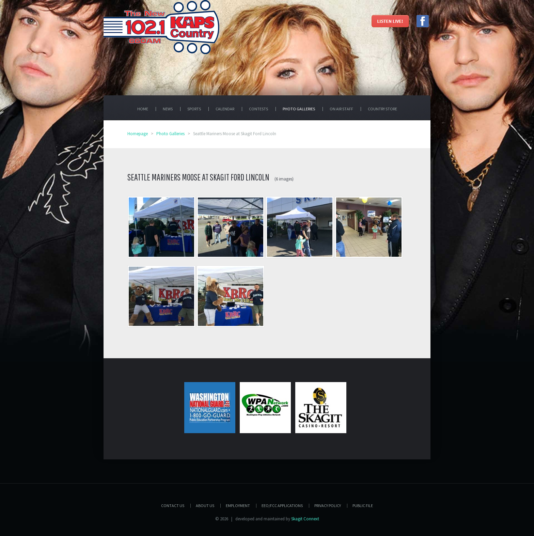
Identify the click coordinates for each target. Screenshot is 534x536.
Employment (238, 505)
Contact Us (172, 505)
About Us (205, 505)
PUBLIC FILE (362, 505)
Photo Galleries (170, 134)
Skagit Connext (305, 519)
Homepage (137, 134)
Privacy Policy (327, 505)
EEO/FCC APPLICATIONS (282, 505)
